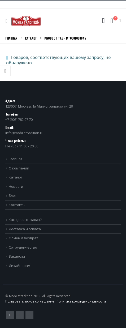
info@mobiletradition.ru (24, 132)
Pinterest (20, 315)
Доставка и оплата (25, 229)
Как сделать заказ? (25, 219)
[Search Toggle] (103, 20)
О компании (19, 168)
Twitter (10, 315)
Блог (12, 195)
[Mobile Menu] (7, 20)
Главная (16, 158)
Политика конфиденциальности (81, 301)
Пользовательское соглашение (29, 301)
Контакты (17, 204)
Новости (16, 186)
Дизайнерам (19, 265)
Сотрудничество (23, 247)
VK (29, 315)
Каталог (15, 177)
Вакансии (17, 256)
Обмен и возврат (23, 238)
